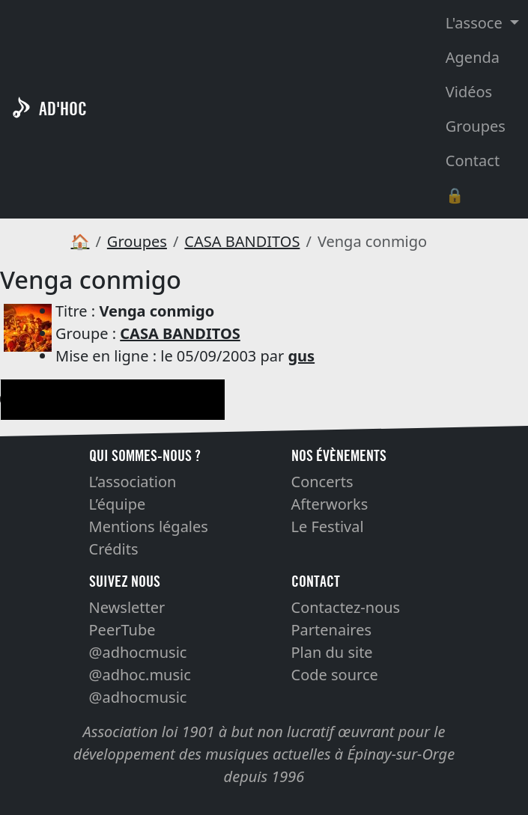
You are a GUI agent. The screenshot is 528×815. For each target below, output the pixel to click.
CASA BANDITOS (242, 241)
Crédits (114, 549)
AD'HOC (63, 109)
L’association (133, 481)
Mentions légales (148, 526)
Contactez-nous (346, 607)
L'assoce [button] (476, 23)
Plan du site (332, 652)
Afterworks (329, 504)
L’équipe (117, 504)
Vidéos (469, 92)
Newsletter (127, 607)
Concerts (322, 481)
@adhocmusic (138, 652)
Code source (334, 675)
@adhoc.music (140, 675)
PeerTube (122, 630)
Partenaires (331, 630)
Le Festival (327, 526)
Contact (473, 160)
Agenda (473, 57)
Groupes (476, 126)
